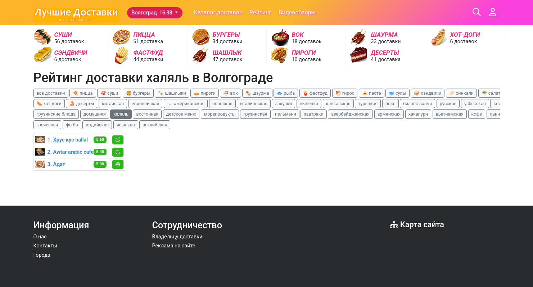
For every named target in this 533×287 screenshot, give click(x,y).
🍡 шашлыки (172, 93)
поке (390, 103)
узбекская (475, 103)
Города (41, 255)
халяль (120, 114)
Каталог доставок (218, 12)
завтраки (313, 114)
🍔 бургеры (138, 93)
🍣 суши (109, 93)
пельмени (285, 114)
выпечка (309, 103)
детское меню (181, 114)
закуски (283, 103)
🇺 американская (185, 103)
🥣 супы (397, 93)
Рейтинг (260, 12)
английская (155, 124)
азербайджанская (350, 114)
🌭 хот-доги (49, 103)
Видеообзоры (297, 12)
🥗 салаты (493, 93)
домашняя (94, 114)
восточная (147, 114)
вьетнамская (450, 114)
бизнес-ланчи (417, 103)
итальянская (253, 103)
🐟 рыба (286, 93)
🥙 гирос (344, 93)
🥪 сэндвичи (427, 93)
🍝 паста (371, 93)
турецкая (368, 103)
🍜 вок (230, 93)
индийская (97, 124)
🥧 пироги (204, 93)
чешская (126, 124)
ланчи (496, 114)
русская (448, 103)
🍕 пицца (82, 93)
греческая (47, 124)
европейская (145, 103)
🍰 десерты (81, 103)
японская (222, 103)
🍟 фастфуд (315, 93)
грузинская (255, 114)
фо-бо (72, 124)
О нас (40, 237)
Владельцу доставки (177, 237)
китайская (113, 103)
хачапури (418, 114)
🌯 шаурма (257, 93)
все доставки (51, 93)
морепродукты (220, 114)
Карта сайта (417, 224)
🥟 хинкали (461, 93)
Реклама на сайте (173, 246)
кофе (476, 114)
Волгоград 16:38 (153, 13)
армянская (389, 114)
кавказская (338, 103)
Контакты (45, 246)
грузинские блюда (56, 114)
